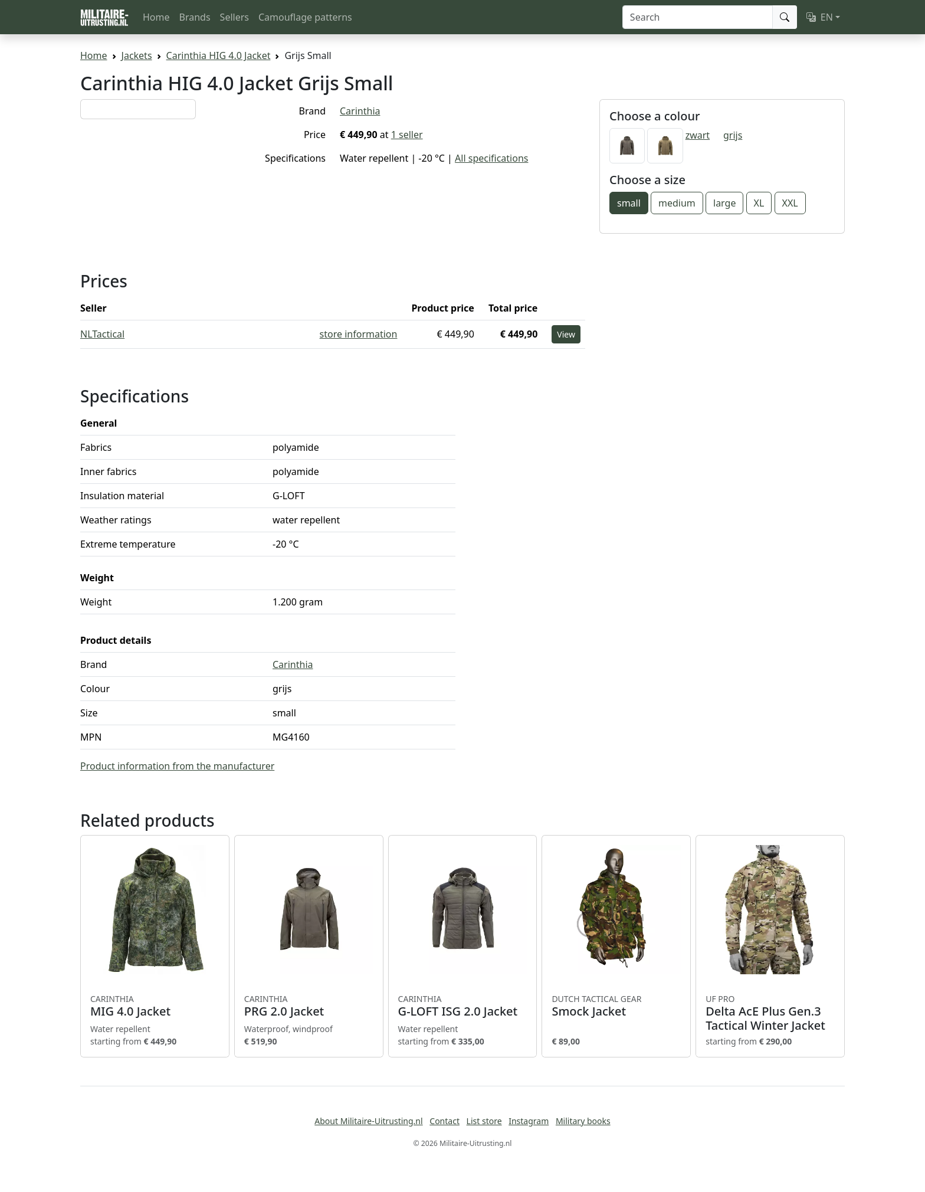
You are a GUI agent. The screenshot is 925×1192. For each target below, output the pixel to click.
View (566, 334)
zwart (697, 135)
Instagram (529, 1120)
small (629, 203)
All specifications (491, 158)
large (724, 203)
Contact (444, 1120)
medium (677, 203)
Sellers (234, 17)
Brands (195, 17)
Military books (583, 1120)
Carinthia (360, 110)
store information (359, 334)
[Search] (697, 17)
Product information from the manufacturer (177, 765)
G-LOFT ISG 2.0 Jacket (462, 1006)
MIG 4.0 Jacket (154, 1006)
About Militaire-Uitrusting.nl (368, 1120)
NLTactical (102, 334)
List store (484, 1120)
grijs (732, 135)
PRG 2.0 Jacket (308, 1006)
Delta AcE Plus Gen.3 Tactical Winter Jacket (770, 1013)
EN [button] (819, 17)
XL (759, 203)
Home (156, 17)
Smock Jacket (616, 1006)
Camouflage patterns (305, 17)
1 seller (407, 134)
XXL (790, 203)
